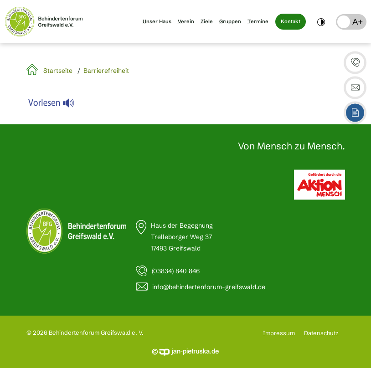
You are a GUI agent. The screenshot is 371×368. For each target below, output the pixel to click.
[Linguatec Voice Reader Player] (56, 105)
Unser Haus (157, 21)
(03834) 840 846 (176, 271)
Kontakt (290, 21)
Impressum (279, 333)
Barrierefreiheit (106, 70)
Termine (257, 21)
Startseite (57, 70)
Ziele (207, 21)
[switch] (321, 21)
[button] (351, 21)
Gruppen (230, 21)
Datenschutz (321, 333)
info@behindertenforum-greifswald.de (208, 287)
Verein (186, 21)
